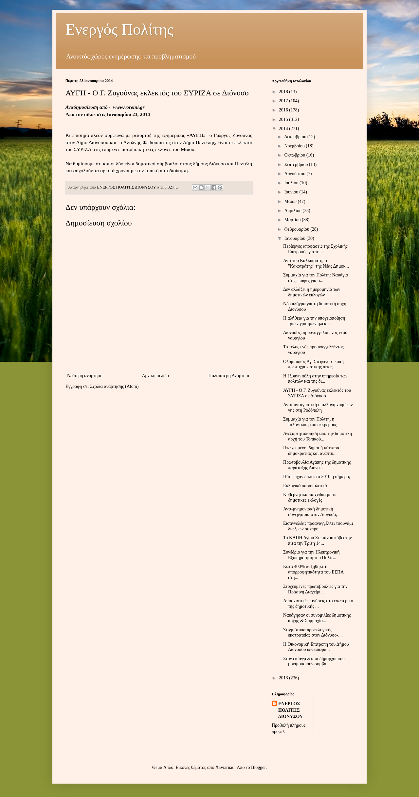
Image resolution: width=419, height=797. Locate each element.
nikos (90, 114)
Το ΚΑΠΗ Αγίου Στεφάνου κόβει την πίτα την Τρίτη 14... (317, 540)
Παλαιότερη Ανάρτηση (229, 375)
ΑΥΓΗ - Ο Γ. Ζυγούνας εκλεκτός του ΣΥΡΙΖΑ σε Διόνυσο (317, 393)
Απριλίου (293, 210)
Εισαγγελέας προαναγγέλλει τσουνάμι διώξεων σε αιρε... (318, 526)
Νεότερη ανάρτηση (84, 375)
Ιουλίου (292, 182)
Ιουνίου (291, 192)
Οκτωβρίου (295, 155)
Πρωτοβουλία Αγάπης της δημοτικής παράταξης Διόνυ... (317, 465)
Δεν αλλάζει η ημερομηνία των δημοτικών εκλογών (311, 292)
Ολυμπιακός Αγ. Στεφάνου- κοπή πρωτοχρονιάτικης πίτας (313, 364)
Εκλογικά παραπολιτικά (305, 485)
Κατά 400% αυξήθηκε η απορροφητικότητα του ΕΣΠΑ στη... (313, 572)
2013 (284, 677)
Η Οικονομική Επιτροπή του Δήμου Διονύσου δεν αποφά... (316, 647)
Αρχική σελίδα (155, 375)
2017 (284, 100)
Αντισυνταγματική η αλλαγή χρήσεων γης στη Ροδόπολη (318, 407)
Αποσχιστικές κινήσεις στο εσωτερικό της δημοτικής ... (318, 603)
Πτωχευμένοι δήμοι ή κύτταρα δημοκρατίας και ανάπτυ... (311, 450)
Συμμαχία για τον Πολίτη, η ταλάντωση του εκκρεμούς (310, 422)
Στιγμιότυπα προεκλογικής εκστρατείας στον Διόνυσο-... (312, 632)
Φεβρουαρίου (297, 229)
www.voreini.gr (128, 107)
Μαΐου (291, 201)
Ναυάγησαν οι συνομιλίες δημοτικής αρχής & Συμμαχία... (317, 618)
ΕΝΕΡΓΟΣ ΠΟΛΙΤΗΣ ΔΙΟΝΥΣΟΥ (290, 710)
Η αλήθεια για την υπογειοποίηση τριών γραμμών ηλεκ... (314, 321)
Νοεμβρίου (295, 145)
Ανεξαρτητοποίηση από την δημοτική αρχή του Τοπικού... (317, 436)
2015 (284, 119)
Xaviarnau (224, 767)
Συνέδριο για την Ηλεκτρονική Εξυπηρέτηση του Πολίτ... (311, 555)
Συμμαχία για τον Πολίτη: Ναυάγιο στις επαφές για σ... (315, 278)
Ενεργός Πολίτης (119, 29)
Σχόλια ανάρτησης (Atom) (114, 386)
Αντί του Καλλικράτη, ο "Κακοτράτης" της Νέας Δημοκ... (316, 263)
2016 (284, 110)
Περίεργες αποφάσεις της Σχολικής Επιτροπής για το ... (315, 249)
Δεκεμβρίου (295, 136)
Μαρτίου (293, 219)
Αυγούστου (295, 173)
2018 (284, 91)
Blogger (258, 767)
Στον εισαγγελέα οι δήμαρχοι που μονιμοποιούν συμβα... (314, 661)
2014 (284, 128)
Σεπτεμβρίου (296, 164)
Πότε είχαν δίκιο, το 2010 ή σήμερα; (316, 476)
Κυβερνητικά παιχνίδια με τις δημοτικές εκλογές (310, 497)
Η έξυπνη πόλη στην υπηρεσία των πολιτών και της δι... (315, 379)
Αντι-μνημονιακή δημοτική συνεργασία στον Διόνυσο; (310, 511)
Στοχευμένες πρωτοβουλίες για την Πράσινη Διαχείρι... (315, 589)
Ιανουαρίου (295, 238)
